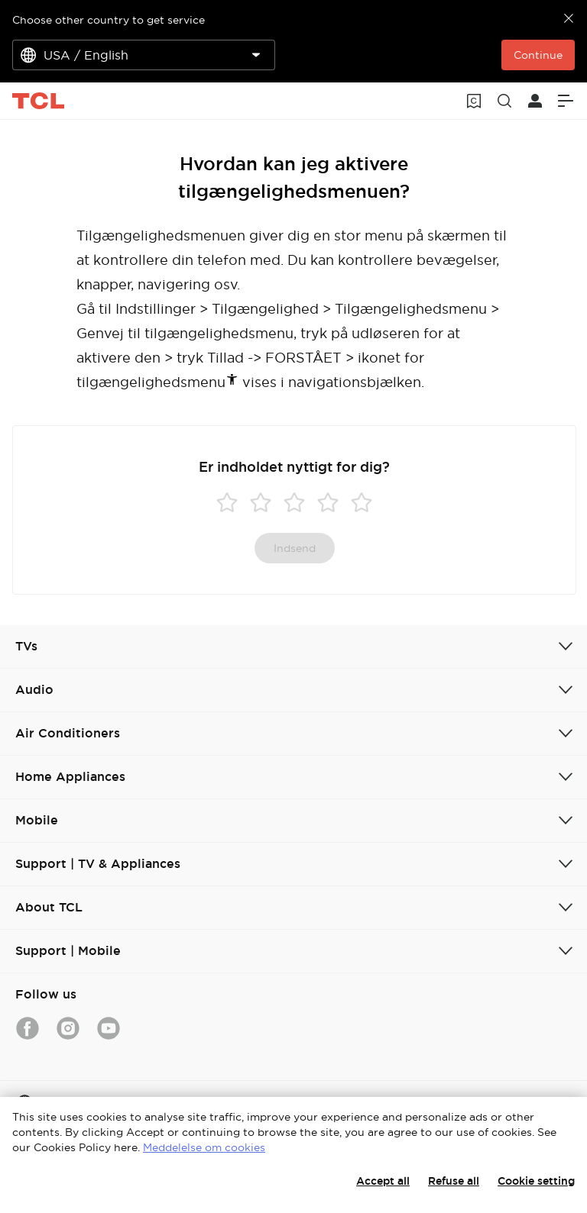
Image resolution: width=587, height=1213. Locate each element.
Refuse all (453, 1181)
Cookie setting (536, 1181)
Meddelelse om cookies (204, 1147)
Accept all (383, 1181)
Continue (538, 55)
